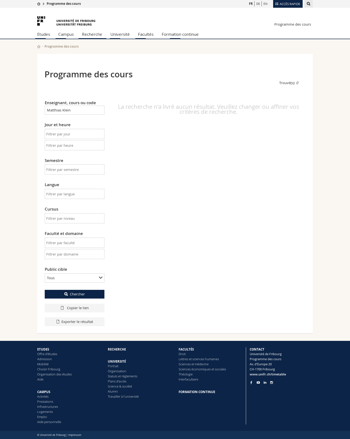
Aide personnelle (49, 422)
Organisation (117, 371)
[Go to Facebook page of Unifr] (251, 382)
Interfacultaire (188, 379)
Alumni (113, 391)
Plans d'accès (117, 381)
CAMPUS (43, 392)
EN (265, 3)
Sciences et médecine (194, 364)
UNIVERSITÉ (117, 361)
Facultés (145, 34)
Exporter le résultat (77, 321)
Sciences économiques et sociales (202, 369)
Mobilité (43, 364)
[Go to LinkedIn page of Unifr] (265, 382)
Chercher (77, 294)
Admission (44, 359)
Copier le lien (77, 307)
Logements (45, 412)
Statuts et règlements (122, 376)
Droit (182, 354)
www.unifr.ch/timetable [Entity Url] (268, 374)
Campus (66, 34)
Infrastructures (47, 406)
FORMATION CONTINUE (197, 392)
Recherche (92, 34)
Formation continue (180, 34)
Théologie (186, 374)
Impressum (74, 435)
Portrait (113, 366)
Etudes (43, 34)
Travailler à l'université (123, 396)
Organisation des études (54, 374)
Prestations (45, 401)
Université (120, 34)
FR (251, 3)
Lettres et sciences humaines (199, 359)
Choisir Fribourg (48, 369)
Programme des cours (64, 3)
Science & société (120, 386)
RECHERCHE (117, 349)
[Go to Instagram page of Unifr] (271, 382)
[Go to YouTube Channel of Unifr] (258, 382)
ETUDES (43, 349)
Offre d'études (47, 354)
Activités (43, 396)
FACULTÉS (186, 349)
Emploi (42, 417)
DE (258, 3)
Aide (40, 379)
